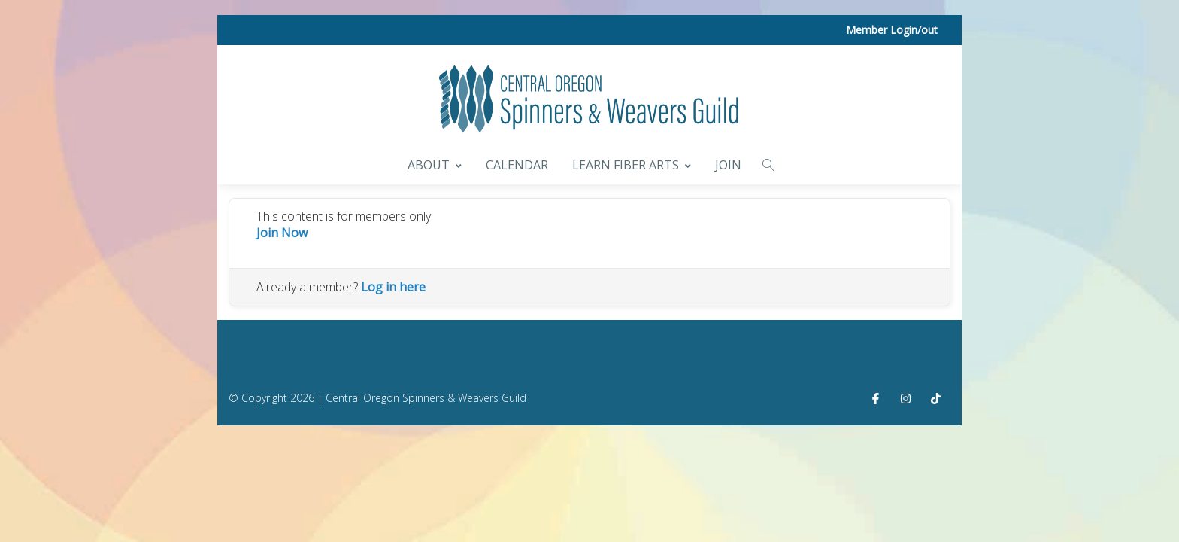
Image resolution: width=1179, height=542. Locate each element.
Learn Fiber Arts (631, 165)
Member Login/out (892, 30)
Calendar (517, 165)
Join (728, 165)
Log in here (393, 287)
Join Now (282, 232)
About (435, 165)
